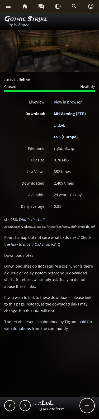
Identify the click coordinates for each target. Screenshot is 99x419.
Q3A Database (51, 408)
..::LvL (59, 125)
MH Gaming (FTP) (70, 113)
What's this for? (32, 219)
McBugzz (21, 24)
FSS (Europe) (66, 136)
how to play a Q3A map (30, 244)
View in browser (68, 102)
